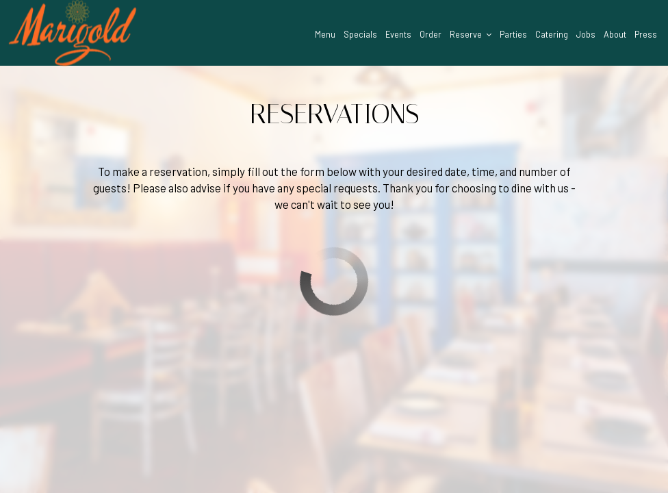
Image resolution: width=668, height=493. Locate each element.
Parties (513, 34)
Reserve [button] (470, 34)
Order (430, 34)
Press (645, 34)
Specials (360, 34)
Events (398, 34)
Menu (325, 34)
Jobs (585, 34)
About (615, 34)
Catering (551, 34)
